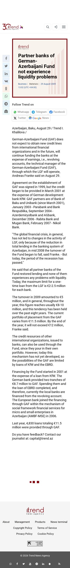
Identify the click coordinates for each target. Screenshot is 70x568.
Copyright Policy (22, 528)
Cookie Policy (46, 533)
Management (22, 522)
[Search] (47, 26)
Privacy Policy (24, 533)
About (6, 522)
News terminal (59, 522)
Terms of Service (47, 528)
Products (40, 522)
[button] (6, 58)
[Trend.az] (13, 27)
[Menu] (63, 26)
